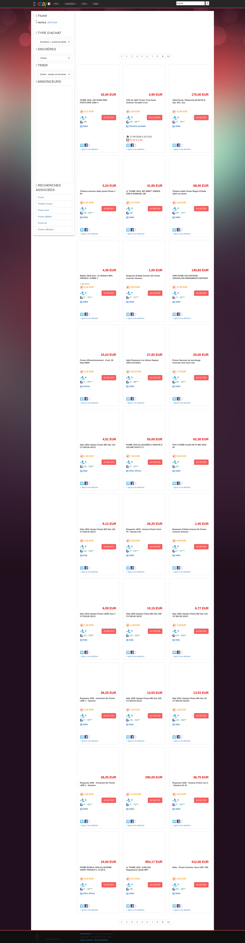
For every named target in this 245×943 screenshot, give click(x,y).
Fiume (41, 197)
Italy (85, 471)
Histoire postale (137, 126)
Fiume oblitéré (45, 216)
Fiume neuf (43, 210)
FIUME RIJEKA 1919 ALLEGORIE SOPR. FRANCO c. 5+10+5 (96, 868)
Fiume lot (42, 223)
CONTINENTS (70, 4)
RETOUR (52, 22)
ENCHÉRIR (154, 117)
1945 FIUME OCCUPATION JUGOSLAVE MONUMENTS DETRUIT (190, 277)
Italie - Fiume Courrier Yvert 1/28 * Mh (190, 867)
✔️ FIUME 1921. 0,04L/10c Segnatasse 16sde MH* (138, 868)
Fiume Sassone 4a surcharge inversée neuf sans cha (186, 361)
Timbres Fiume (45, 204)
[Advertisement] (54, 134)
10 (168, 56)
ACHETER (109, 117)
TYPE (56, 4)
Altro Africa (135, 471)
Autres (86, 386)
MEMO (95, 4)
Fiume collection (46, 229)
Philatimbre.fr (85, 934)
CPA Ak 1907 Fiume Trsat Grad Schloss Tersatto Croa (141, 101)
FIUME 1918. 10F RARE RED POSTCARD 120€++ (93, 101)
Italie (85, 126)
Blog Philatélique (101, 940)
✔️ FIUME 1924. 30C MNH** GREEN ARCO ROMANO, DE (143, 192)
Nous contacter (86, 940)
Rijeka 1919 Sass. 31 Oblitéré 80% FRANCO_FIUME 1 (96, 277)
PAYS (84, 4)
